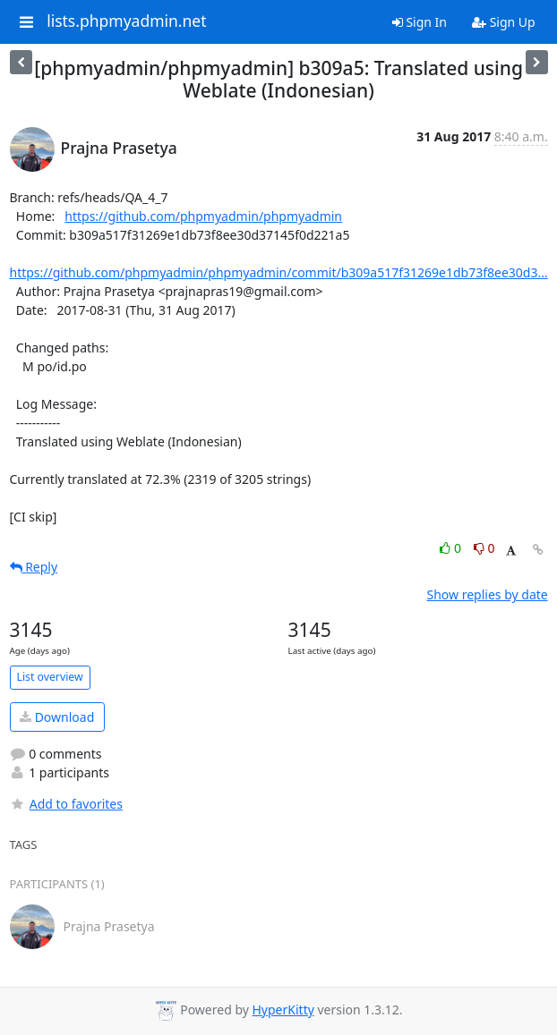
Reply (34, 566)
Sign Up (504, 21)
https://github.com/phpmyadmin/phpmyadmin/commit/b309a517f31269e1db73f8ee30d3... (279, 272)
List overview (50, 676)
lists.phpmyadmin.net (126, 21)
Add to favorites (66, 803)
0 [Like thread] (452, 547)
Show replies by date (487, 594)
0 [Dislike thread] (484, 547)
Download (57, 716)
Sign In (419, 21)
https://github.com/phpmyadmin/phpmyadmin (203, 216)
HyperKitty (283, 1009)
